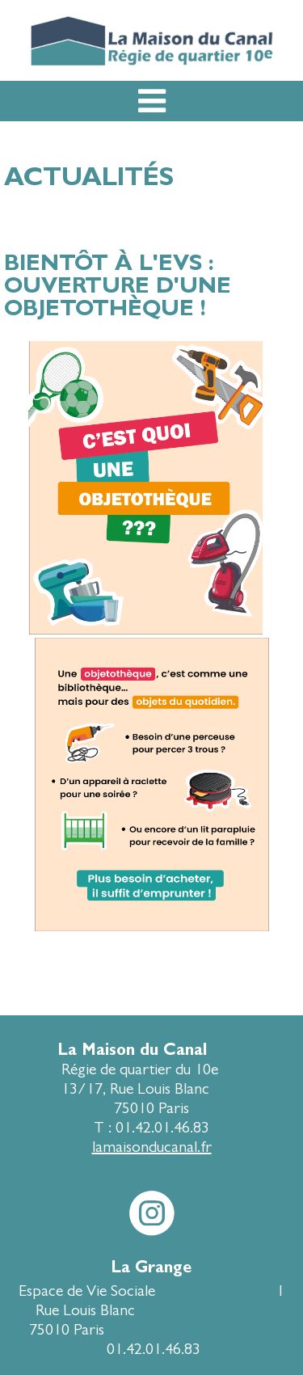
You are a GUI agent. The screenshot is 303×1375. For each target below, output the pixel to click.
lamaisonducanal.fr (152, 1146)
